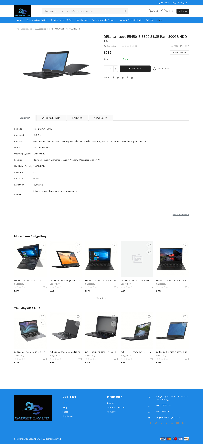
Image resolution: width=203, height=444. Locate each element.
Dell (31, 29)
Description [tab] (25, 117)
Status (106, 59)
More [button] (159, 20)
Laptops (19, 20)
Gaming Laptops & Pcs (61, 20)
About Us (111, 411)
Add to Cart (135, 68)
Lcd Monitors (82, 20)
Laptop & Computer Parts (130, 20)
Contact (110, 403)
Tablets (149, 20)
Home (16, 29)
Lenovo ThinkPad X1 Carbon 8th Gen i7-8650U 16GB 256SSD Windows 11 (137, 280)
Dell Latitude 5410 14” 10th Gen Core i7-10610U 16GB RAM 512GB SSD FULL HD (30, 352)
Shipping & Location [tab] (51, 117)
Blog (64, 407)
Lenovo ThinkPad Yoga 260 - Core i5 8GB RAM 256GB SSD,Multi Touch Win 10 (66, 280)
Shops (65, 411)
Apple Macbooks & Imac (103, 20)
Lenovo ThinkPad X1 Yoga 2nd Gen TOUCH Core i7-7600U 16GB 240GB (101, 280)
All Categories (50, 11)
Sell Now (183, 11)
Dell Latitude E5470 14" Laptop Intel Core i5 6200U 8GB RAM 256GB (137, 352)
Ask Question (179, 52)
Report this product (181, 214)
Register (183, 2)
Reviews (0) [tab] (77, 117)
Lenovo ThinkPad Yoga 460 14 (28, 280)
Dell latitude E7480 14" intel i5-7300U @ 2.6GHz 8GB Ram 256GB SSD (66, 352)
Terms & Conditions (116, 407)
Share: (106, 77)
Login (174, 2)
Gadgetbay (112, 46)
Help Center (67, 416)
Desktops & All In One (37, 20)
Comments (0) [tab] (100, 117)
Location (163, 2)
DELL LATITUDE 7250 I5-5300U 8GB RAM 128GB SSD (101, 352)
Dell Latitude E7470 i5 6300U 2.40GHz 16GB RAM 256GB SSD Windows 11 (172, 352)
